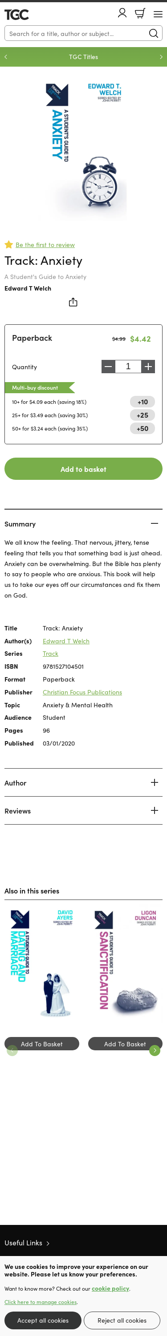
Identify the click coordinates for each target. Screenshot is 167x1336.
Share (73, 302)
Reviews (17, 810)
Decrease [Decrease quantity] (108, 366)
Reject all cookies (122, 1320)
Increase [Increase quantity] (148, 366)
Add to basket (83, 469)
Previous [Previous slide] (5, 57)
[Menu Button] (158, 14)
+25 (142, 414)
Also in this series (31, 890)
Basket (140, 13)
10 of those (30, 14)
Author (15, 782)
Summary (20, 523)
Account (122, 12)
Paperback (32, 337)
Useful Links (23, 1242)
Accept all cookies (43, 1320)
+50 (142, 428)
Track (50, 653)
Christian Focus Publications (82, 691)
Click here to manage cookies (40, 1302)
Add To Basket (42, 1043)
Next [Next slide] (161, 57)
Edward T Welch (27, 287)
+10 (143, 401)
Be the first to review (45, 244)
